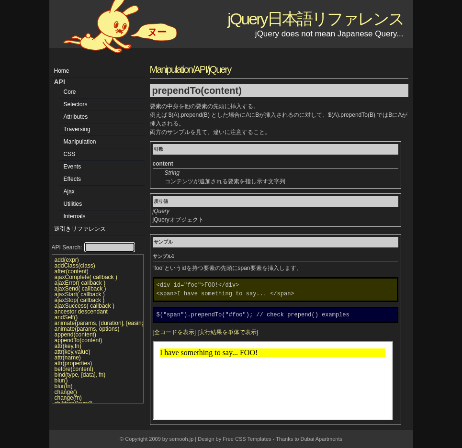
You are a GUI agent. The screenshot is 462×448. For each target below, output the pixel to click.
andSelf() (66, 317)
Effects (72, 179)
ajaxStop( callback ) (80, 300)
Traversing (77, 129)
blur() (61, 380)
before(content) (74, 369)
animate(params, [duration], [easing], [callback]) (98, 323)
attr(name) (68, 357)
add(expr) (67, 260)
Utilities (73, 204)
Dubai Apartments (321, 439)
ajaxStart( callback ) (80, 294)
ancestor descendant (81, 311)
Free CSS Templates (247, 439)
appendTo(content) (78, 340)
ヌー (157, 32)
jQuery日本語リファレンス (315, 19)
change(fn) (68, 398)
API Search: (93, 247)
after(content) (72, 271)
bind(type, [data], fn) (80, 375)
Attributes (76, 116)
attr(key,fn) (68, 346)
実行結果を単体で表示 (228, 332)
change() (66, 392)
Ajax (69, 191)
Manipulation (80, 141)
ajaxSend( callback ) (80, 288)
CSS (70, 154)
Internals (75, 216)
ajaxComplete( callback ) (86, 277)
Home (61, 70)
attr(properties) (73, 363)
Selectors (76, 104)
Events (72, 166)
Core (70, 92)
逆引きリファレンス (80, 228)
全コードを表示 (174, 332)
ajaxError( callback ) (80, 283)
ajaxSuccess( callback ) (84, 306)
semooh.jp (181, 439)
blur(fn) (64, 386)
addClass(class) (75, 266)
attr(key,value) (72, 352)
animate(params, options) (87, 329)
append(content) (75, 334)
